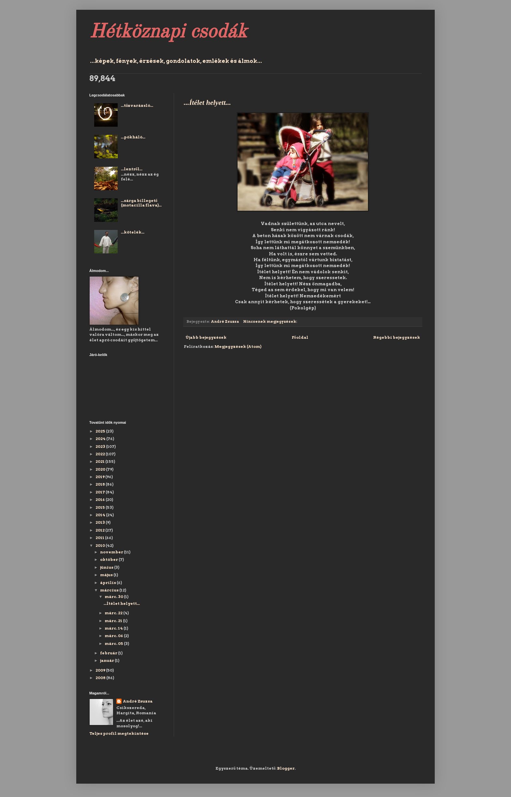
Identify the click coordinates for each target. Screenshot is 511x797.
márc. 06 (114, 635)
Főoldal (300, 337)
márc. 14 (114, 628)
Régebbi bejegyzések (396, 337)
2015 (100, 507)
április (108, 582)
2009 (100, 670)
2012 (100, 530)
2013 (100, 522)
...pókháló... (133, 137)
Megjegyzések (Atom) (237, 346)
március (109, 590)
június (107, 567)
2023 (100, 446)
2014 (100, 514)
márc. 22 (114, 612)
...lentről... (131, 168)
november (112, 551)
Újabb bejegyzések (205, 337)
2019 (100, 476)
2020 (100, 469)
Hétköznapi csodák (168, 32)
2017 (100, 492)
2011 (100, 537)
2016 (100, 499)
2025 (100, 431)
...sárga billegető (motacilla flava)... (141, 202)
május (106, 574)
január (107, 660)
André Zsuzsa (138, 701)
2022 (100, 453)
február (109, 652)
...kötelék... (132, 232)
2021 (100, 461)
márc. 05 (114, 643)
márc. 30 (114, 596)
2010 (100, 545)
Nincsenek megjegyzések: (270, 322)
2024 (100, 438)
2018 (100, 484)
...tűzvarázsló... (137, 105)
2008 (100, 677)
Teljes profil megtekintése (119, 733)
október (109, 559)
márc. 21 (114, 620)
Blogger (286, 768)
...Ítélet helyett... (207, 102)
